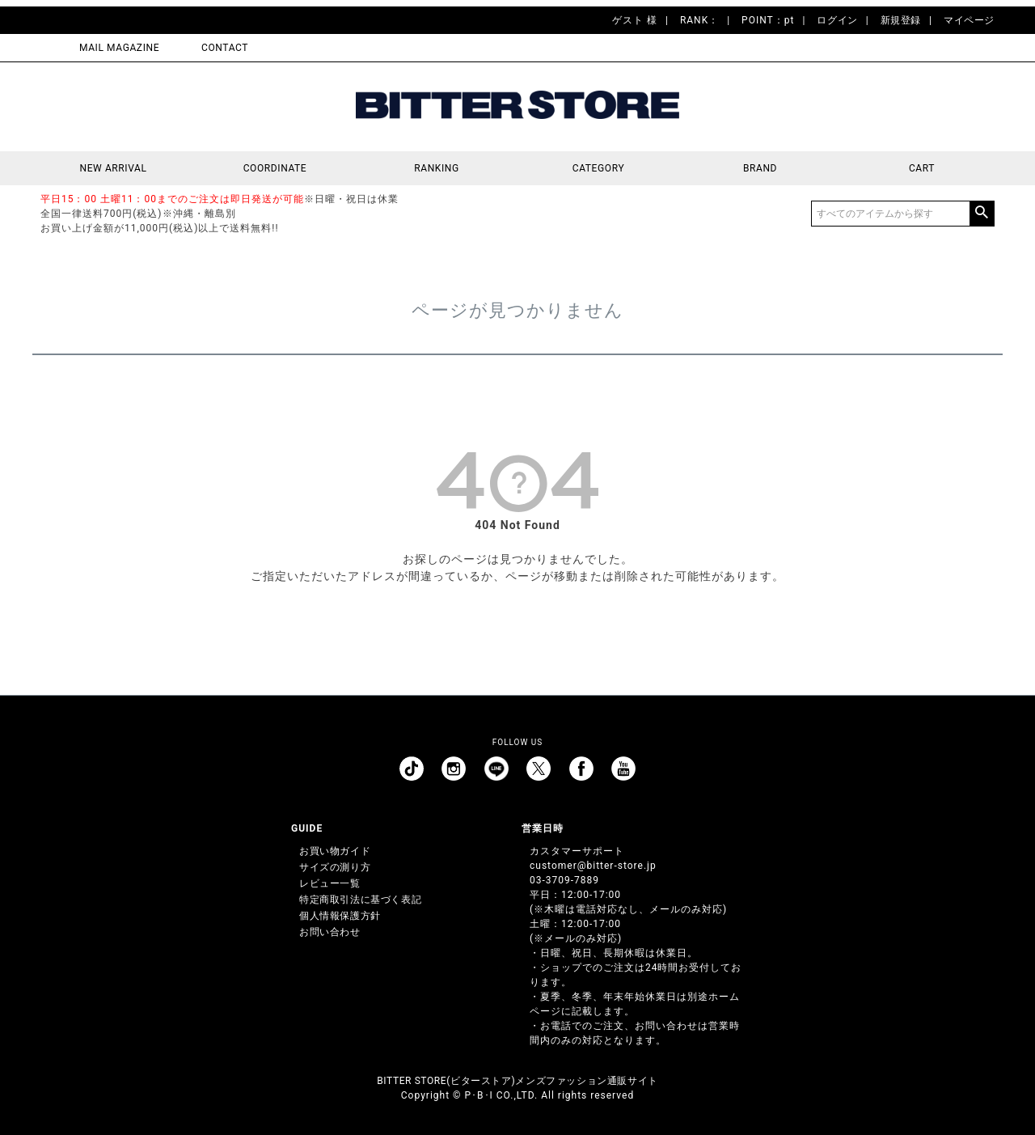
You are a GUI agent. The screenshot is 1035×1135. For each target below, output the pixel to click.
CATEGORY (598, 168)
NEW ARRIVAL (113, 168)
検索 (982, 213)
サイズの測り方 (334, 867)
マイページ (969, 20)
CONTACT (224, 47)
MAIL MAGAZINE (119, 47)
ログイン (837, 20)
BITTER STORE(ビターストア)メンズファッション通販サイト (517, 1080)
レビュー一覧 (330, 883)
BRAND (760, 168)
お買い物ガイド (334, 851)
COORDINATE (275, 168)
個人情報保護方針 (340, 915)
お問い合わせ (330, 932)
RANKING (436, 168)
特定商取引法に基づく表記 (360, 899)
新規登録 (901, 20)
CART (922, 168)
